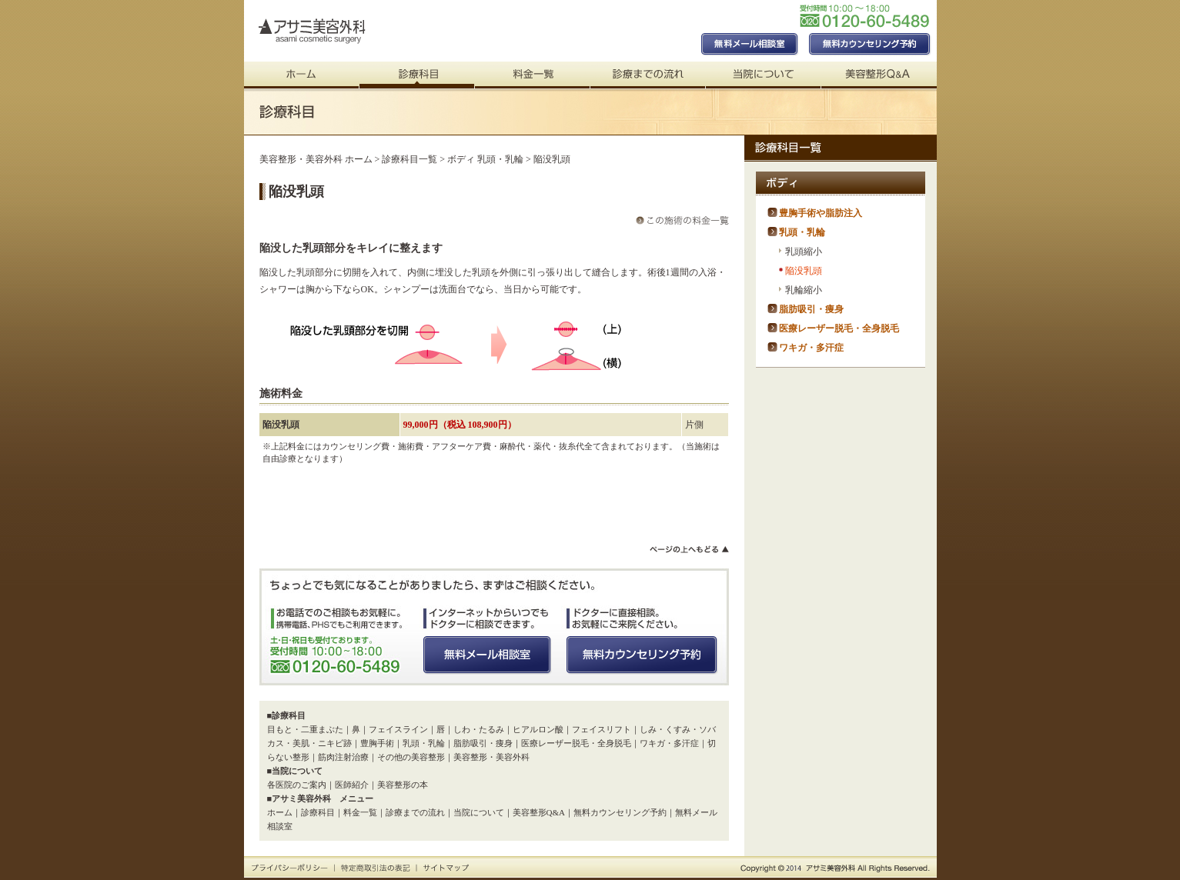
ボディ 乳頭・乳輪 (485, 159)
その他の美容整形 (411, 757)
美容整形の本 (402, 784)
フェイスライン (398, 729)
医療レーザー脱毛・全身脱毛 (576, 743)
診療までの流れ (415, 812)
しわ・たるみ (478, 729)
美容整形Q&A (539, 812)
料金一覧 (360, 812)
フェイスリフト (601, 729)
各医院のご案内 (296, 784)
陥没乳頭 (803, 270)
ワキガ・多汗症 (669, 743)
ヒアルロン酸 (538, 729)
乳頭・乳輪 (424, 743)
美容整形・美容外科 (491, 757)
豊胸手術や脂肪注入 (820, 213)
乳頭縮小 (803, 251)
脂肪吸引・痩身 (483, 743)
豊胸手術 (377, 743)
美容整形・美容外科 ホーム (316, 159)
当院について (478, 812)
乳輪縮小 (803, 290)
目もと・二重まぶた (305, 729)
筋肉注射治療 (343, 757)
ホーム (279, 812)
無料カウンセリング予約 (620, 812)
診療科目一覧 (409, 159)
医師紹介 (352, 784)
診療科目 (318, 812)
